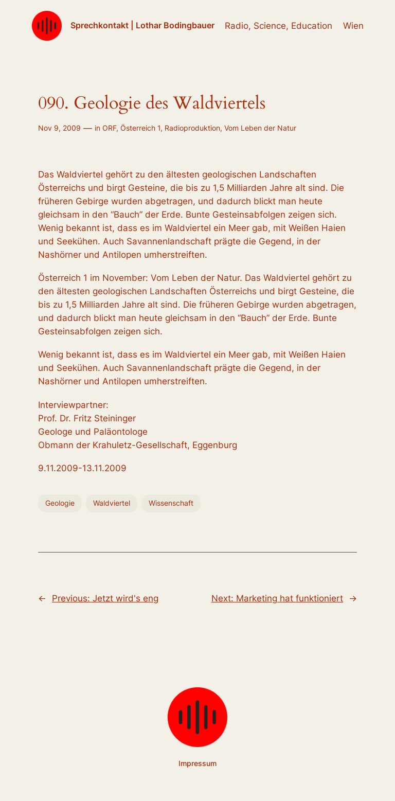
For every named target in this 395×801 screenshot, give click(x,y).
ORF (109, 127)
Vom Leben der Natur (260, 127)
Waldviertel (111, 503)
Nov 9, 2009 (59, 127)
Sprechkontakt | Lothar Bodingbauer (142, 25)
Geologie (60, 503)
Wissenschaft (171, 503)
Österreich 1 (140, 127)
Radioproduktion (192, 127)
